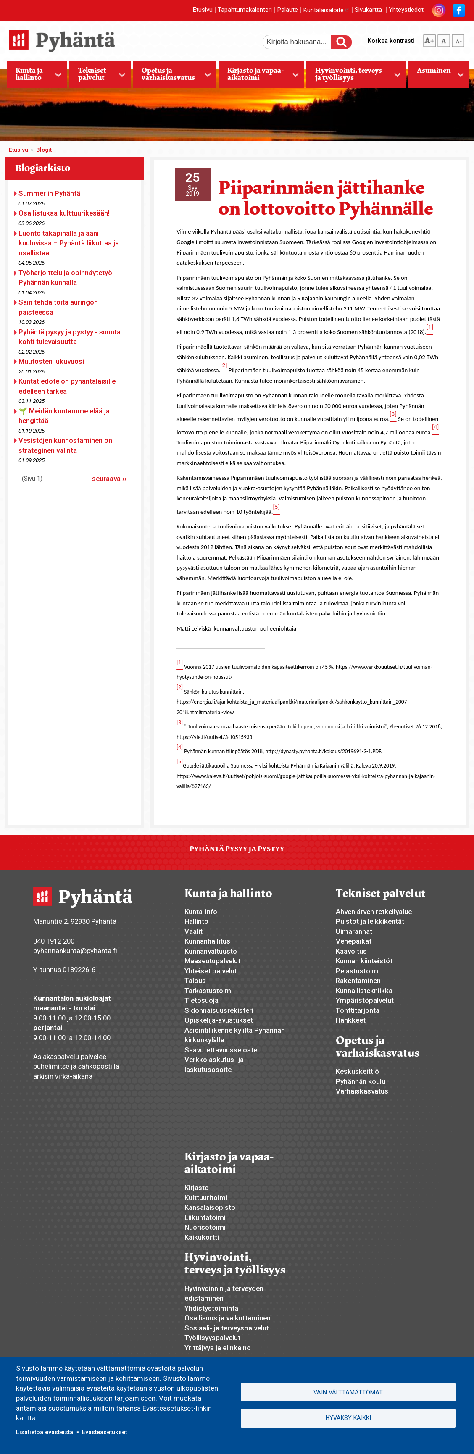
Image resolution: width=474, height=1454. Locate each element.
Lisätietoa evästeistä (44, 1432)
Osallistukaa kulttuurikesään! (64, 213)
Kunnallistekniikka (364, 990)
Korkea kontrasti (391, 40)
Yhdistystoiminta (211, 1308)
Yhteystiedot (406, 10)
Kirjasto (196, 1187)
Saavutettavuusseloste (220, 1050)
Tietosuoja (201, 1000)
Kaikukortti (201, 1237)
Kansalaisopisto (209, 1207)
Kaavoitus (351, 951)
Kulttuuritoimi (205, 1198)
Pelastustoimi (358, 971)
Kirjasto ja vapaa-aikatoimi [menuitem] (259, 77)
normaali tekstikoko (443, 39)
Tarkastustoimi (208, 990)
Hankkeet (351, 1020)
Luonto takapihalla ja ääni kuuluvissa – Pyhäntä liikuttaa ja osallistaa (68, 243)
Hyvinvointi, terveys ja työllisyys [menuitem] (353, 77)
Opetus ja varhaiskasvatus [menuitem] (172, 77)
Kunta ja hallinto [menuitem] (34, 77)
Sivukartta (368, 10)
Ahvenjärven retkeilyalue (374, 911)
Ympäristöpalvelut (365, 1000)
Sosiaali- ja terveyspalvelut (226, 1328)
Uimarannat (354, 931)
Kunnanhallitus (207, 941)
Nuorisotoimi (205, 1227)
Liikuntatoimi (205, 1217)
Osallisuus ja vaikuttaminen (227, 1318)
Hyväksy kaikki (348, 1418)
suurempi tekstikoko (429, 39)
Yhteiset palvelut (210, 971)
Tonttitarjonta (357, 1010)
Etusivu (202, 10)
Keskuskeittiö (357, 1071)
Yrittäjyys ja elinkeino (217, 1348)
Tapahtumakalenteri (245, 10)
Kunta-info (200, 911)
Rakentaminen (358, 980)
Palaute (287, 10)
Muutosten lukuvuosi (51, 361)
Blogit (44, 150)
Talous (195, 980)
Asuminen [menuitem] (436, 77)
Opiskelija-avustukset (218, 1020)
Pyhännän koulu (360, 1081)
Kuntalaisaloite (326, 10)
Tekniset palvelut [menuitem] (97, 77)
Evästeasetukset (104, 1432)
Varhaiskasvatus (362, 1091)
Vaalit (193, 931)
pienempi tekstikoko (458, 39)
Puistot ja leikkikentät (370, 921)
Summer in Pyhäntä (49, 193)
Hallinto (196, 921)
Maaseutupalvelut (212, 961)
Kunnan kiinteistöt (364, 961)
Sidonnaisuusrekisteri (218, 1010)
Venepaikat (353, 941)
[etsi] (302, 42)
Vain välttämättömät (348, 1391)
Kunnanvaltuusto (210, 951)
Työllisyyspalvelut (212, 1337)
